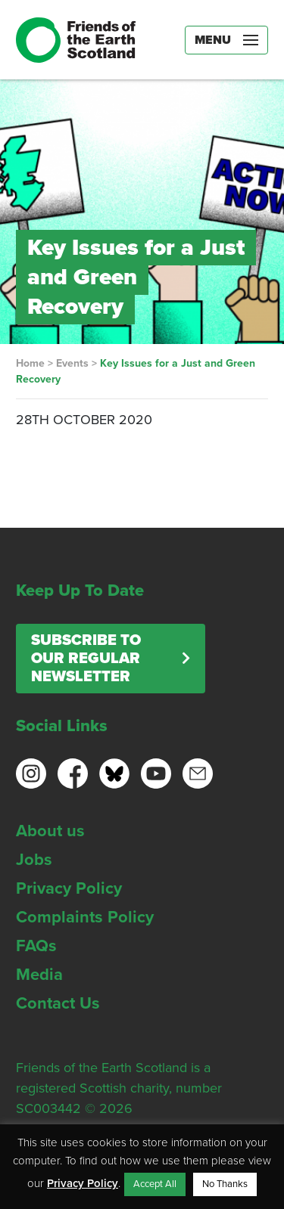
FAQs (36, 946)
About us (50, 831)
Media (39, 974)
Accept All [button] (154, 1184)
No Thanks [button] (225, 1184)
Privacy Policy (69, 888)
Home (30, 363)
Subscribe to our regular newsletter (86, 658)
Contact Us (58, 1003)
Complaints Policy (85, 917)
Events (72, 363)
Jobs (34, 860)
